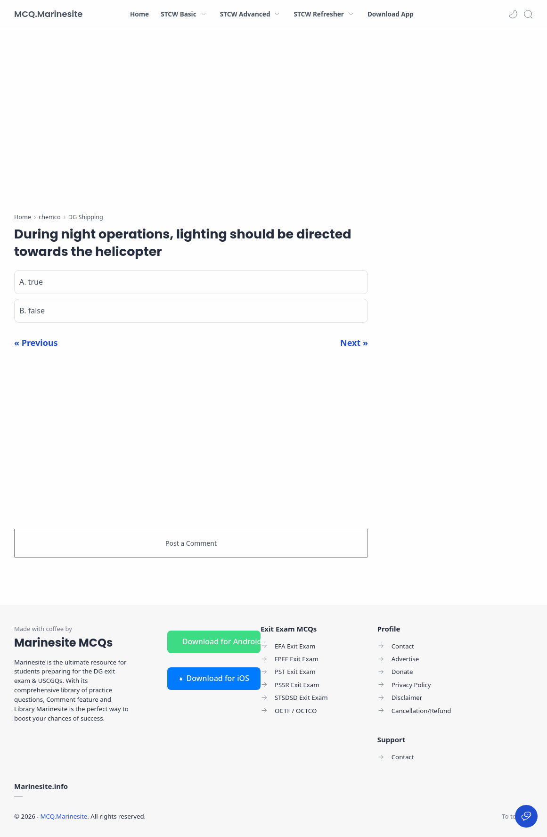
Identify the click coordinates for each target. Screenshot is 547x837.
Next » (354, 342)
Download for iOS (214, 678)
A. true (31, 282)
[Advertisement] (191, 123)
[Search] (528, 14)
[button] (513, 14)
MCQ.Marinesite (48, 14)
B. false (32, 310)
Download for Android (221, 641)
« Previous (36, 342)
